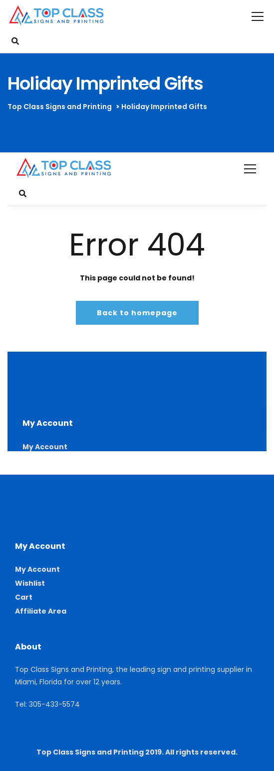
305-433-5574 (54, 704)
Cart (23, 597)
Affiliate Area (40, 611)
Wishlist (30, 583)
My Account (37, 569)
